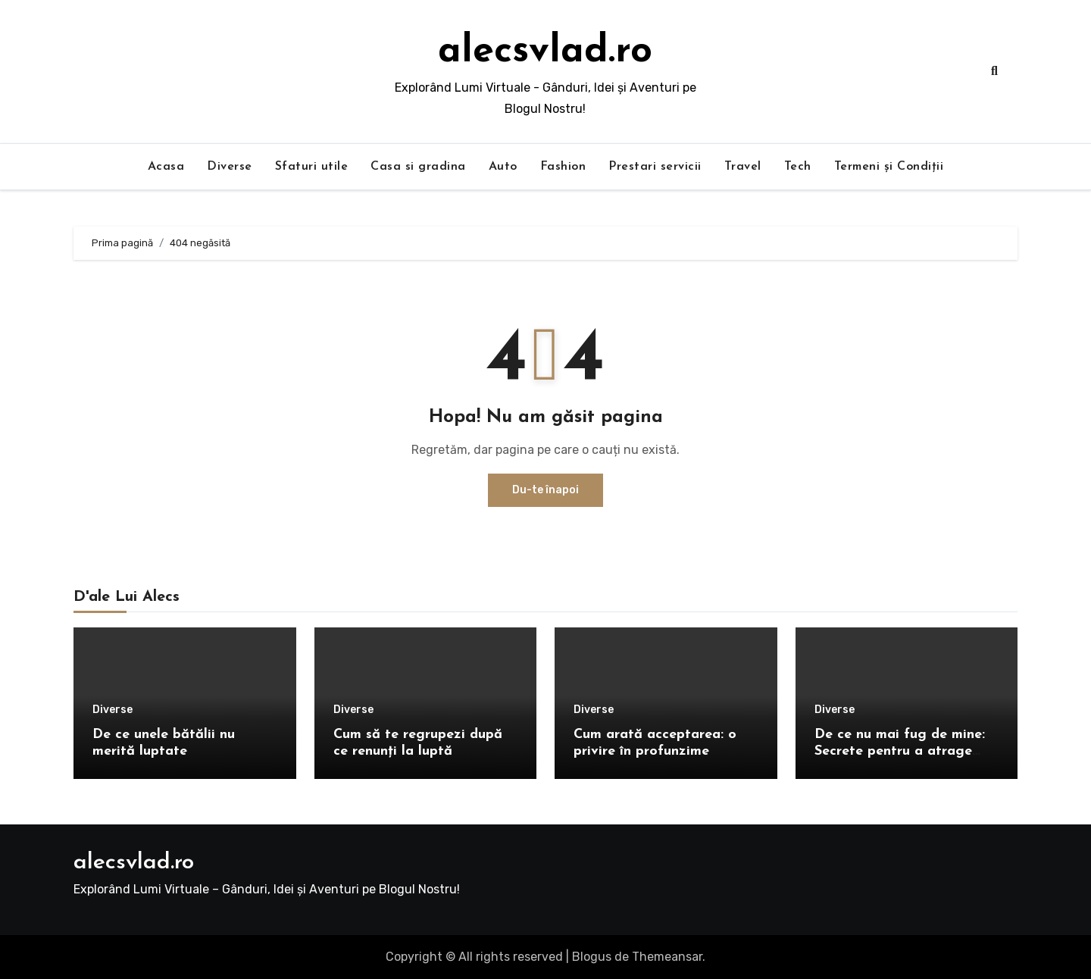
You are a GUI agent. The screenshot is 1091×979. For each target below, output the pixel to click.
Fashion (563, 167)
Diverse (229, 167)
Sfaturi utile (312, 167)
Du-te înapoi (545, 489)
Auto (503, 167)
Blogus (591, 956)
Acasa (166, 167)
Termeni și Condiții (889, 167)
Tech (797, 167)
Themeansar (667, 956)
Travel (742, 167)
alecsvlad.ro (545, 52)
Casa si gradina (418, 167)
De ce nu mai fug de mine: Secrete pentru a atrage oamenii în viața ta (899, 750)
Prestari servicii (655, 167)
